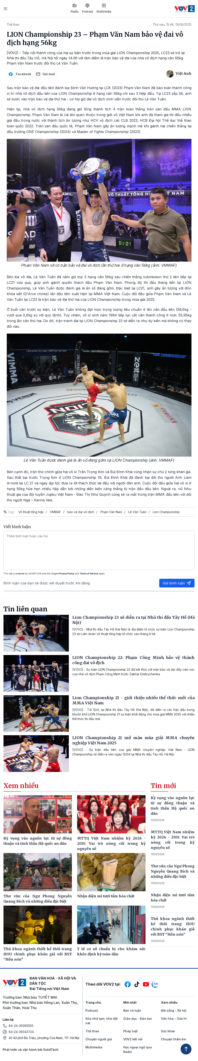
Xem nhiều (169, 1002)
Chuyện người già (98, 1039)
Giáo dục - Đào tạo (137, 1018)
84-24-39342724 (21, 1032)
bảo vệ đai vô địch (80, 512)
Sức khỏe (168, 1031)
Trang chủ (93, 1002)
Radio (75, 8)
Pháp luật (130, 1031)
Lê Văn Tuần (137, 512)
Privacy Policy (66, 573)
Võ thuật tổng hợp (31, 512)
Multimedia (103, 8)
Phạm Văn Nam (111, 512)
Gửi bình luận (177, 583)
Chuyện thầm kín (173, 1039)
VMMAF (55, 512)
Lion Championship (166, 512)
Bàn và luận (132, 1010)
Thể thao (13, 24)
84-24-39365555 (21, 1026)
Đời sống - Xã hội (173, 1010)
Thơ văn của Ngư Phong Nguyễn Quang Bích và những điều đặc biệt (173, 871)
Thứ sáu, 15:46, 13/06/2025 (172, 24)
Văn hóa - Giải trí (174, 1018)
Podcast (87, 8)
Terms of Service (89, 573)
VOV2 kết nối (132, 1039)
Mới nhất (130, 1002)
